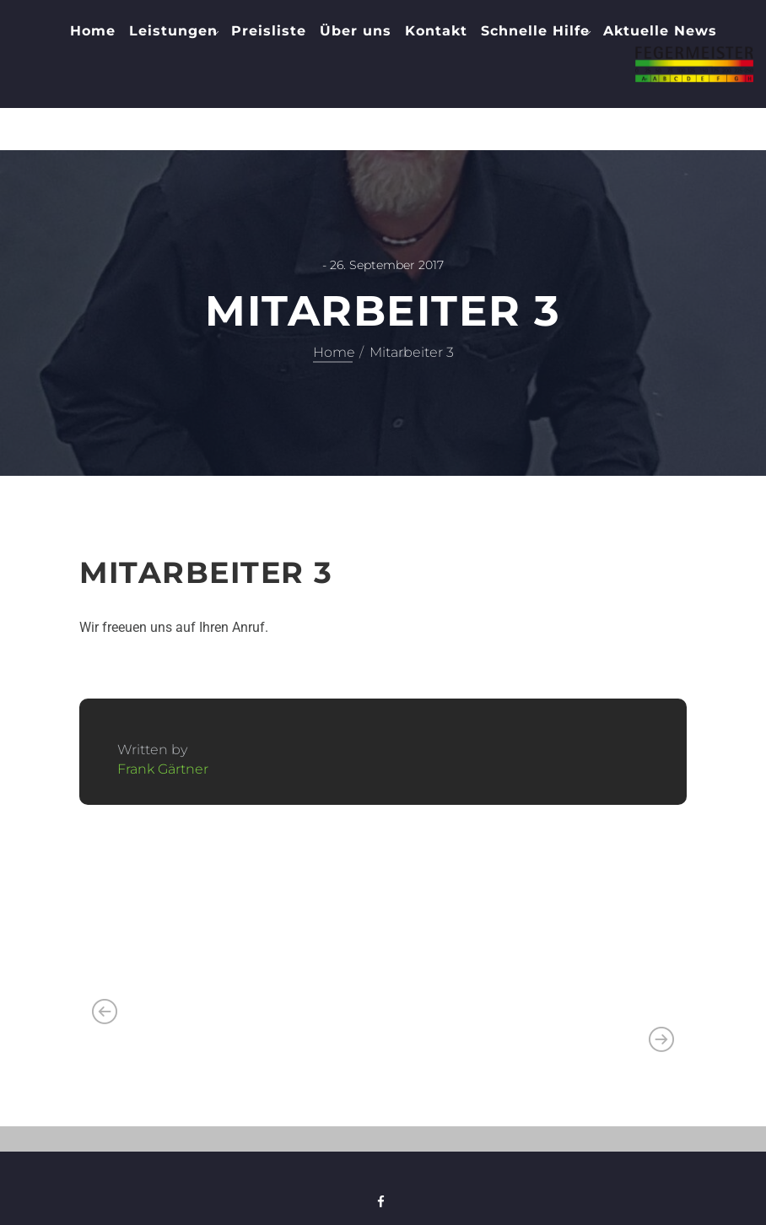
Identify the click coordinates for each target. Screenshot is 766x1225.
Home (93, 31)
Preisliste (268, 31)
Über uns (355, 31)
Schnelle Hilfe (535, 31)
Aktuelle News (660, 31)
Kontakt (436, 31)
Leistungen (173, 31)
